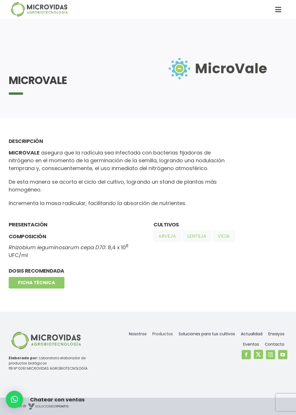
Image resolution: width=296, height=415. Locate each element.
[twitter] (258, 354)
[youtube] (282, 354)
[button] (14, 399)
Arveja (167, 236)
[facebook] (246, 354)
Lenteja (196, 236)
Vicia (224, 236)
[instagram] (270, 354)
